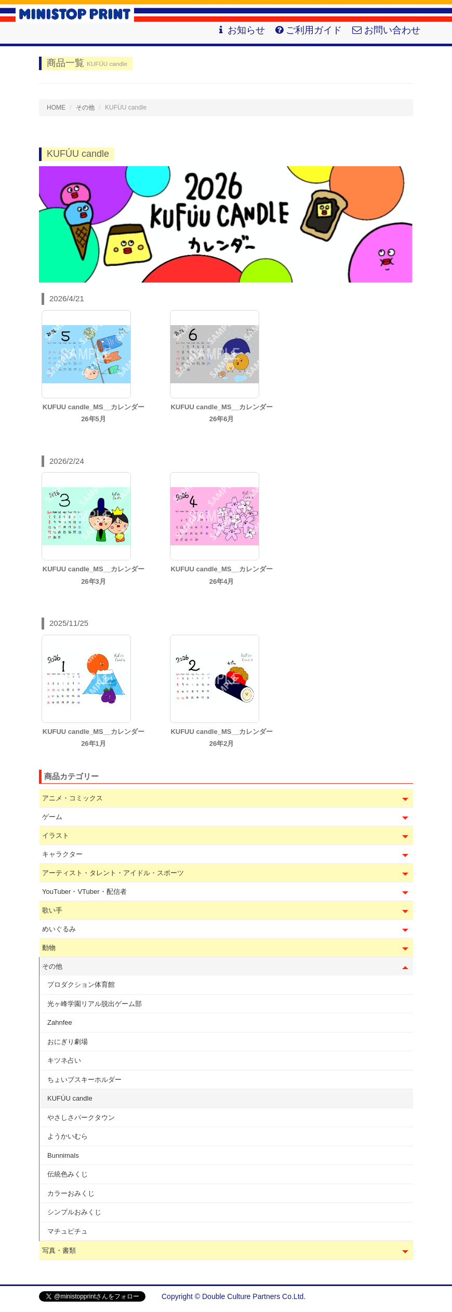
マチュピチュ (67, 1231)
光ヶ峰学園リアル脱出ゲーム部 (94, 1004)
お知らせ (241, 30)
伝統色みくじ (67, 1174)
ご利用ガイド (308, 30)
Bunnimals (63, 1155)
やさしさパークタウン (81, 1117)
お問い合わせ (386, 30)
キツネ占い (64, 1060)
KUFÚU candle (69, 1098)
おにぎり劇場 (67, 1042)
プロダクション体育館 (81, 984)
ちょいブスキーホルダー (84, 1079)
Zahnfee (59, 1022)
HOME (56, 107)
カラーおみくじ (71, 1193)
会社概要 (398, 1296)
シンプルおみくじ (74, 1212)
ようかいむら (67, 1136)
